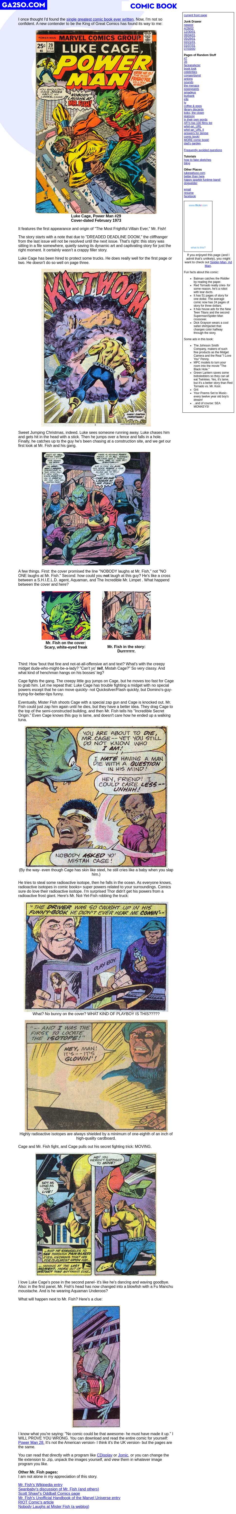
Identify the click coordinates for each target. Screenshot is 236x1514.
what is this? (198, 247)
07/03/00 (189, 48)
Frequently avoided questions (203, 150)
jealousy (189, 116)
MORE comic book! (196, 140)
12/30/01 (189, 31)
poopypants (191, 89)
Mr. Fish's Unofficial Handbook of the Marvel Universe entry (69, 1498)
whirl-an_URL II (194, 130)
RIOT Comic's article (36, 1502)
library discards (194, 109)
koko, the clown (194, 113)
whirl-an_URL (193, 126)
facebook (190, 196)
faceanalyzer (192, 65)
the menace (191, 85)
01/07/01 (189, 45)
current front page (195, 15)
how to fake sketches (197, 160)
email (187, 189)
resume (189, 193)
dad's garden (192, 143)
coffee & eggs (193, 106)
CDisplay (104, 1455)
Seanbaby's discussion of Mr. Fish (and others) (58, 1489)
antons (188, 79)
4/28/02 (189, 28)
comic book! (192, 136)
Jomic (123, 1455)
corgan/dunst (192, 75)
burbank (189, 96)
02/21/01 (189, 42)
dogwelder (190, 183)
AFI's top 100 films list (198, 123)
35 (185, 62)
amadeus (190, 92)
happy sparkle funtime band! (202, 179)
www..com (198, 205)
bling (187, 163)
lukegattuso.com (194, 173)
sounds (188, 82)
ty (185, 102)
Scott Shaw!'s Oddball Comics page (49, 1493)
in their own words (196, 119)
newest (188, 25)
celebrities (190, 72)
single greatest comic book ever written (100, 19)
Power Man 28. (31, 1442)
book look (190, 68)
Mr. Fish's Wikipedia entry (40, 1485)
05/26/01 (189, 38)
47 (185, 58)
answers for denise (196, 133)
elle (186, 99)
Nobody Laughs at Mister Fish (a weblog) (53, 1507)
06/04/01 (189, 35)
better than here (194, 176)
